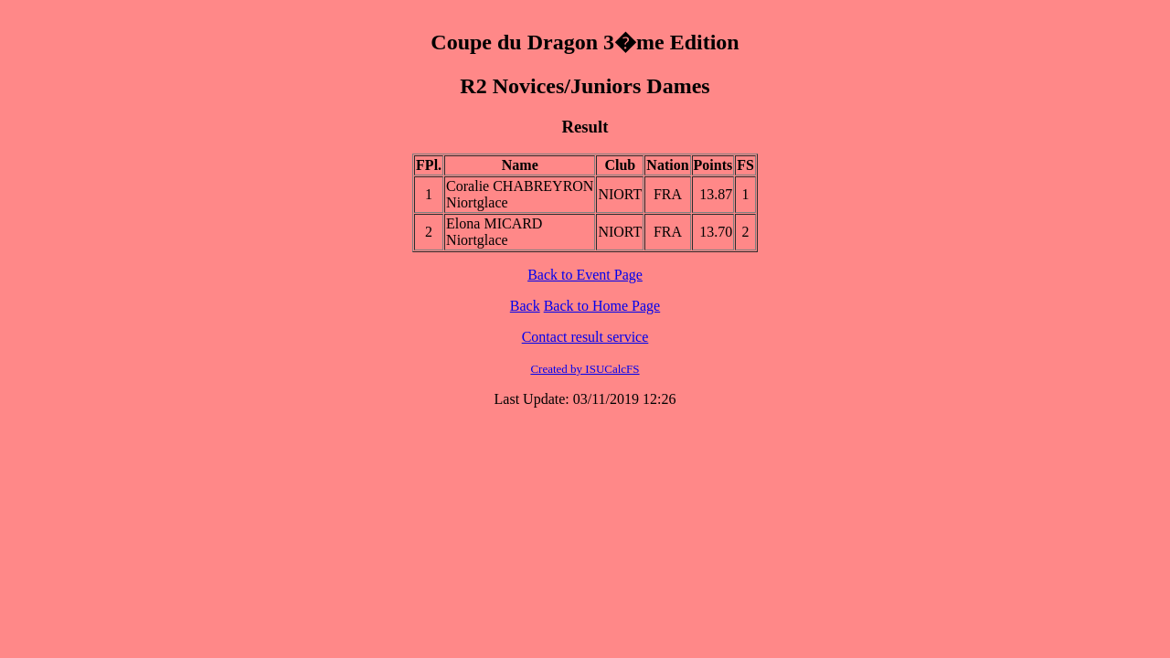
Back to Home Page (602, 305)
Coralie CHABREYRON (519, 186)
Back (525, 305)
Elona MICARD (494, 223)
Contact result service (585, 337)
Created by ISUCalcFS (584, 369)
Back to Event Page (585, 274)
